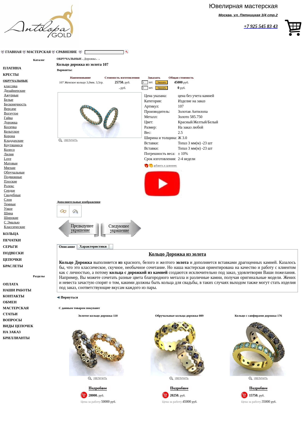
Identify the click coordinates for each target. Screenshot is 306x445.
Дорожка (90, 58)
